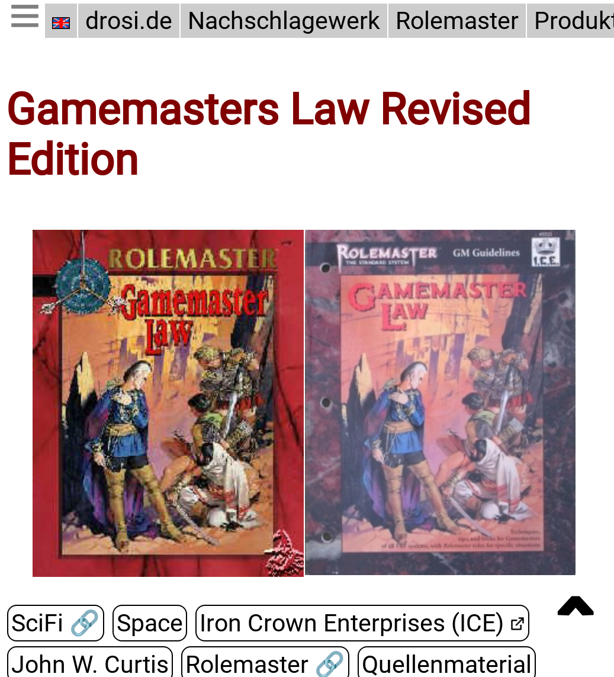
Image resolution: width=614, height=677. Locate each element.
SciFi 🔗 (55, 623)
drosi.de (128, 21)
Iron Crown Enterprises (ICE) (351, 623)
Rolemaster (457, 21)
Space (149, 623)
